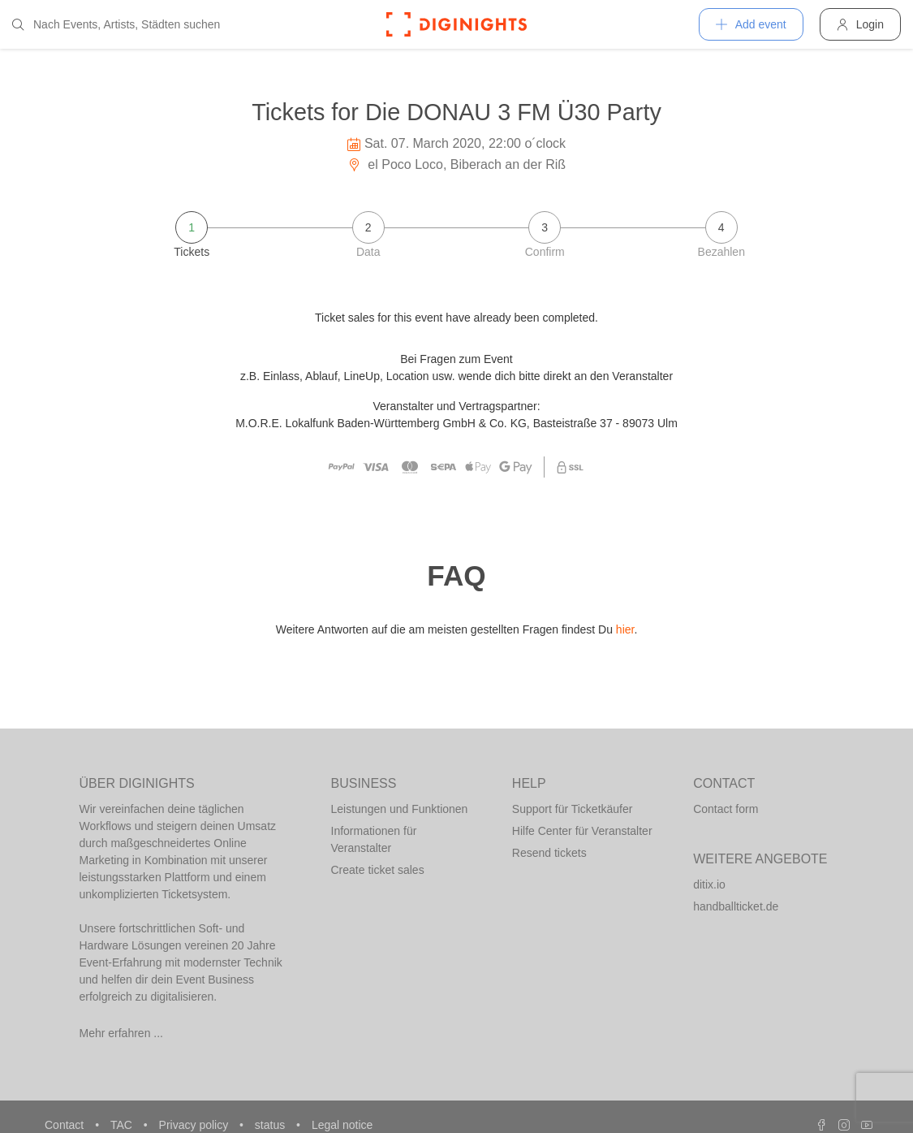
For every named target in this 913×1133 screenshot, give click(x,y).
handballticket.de (735, 906)
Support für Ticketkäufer (572, 808)
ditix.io (709, 884)
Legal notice (342, 1124)
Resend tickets (549, 852)
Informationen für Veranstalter (374, 839)
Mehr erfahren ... (122, 1033)
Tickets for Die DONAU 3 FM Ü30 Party (456, 112)
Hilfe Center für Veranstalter (582, 830)
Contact (66, 1124)
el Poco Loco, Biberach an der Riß (456, 164)
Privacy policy (195, 1124)
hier (625, 629)
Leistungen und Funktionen (399, 808)
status (271, 1124)
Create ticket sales (377, 869)
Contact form (725, 808)
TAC (123, 1124)
